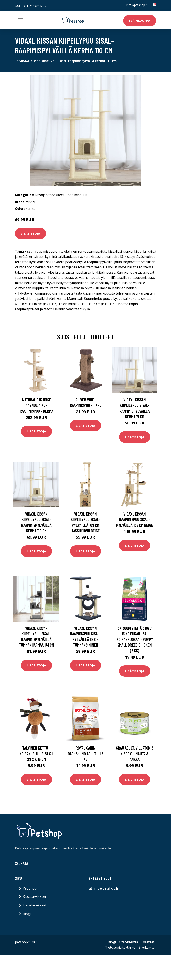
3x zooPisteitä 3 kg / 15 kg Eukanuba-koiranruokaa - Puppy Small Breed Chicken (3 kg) (134, 639)
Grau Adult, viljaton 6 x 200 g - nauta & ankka (134, 753)
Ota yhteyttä (128, 942)
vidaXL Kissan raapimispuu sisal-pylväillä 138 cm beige (134, 519)
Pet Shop (30, 888)
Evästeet (147, 942)
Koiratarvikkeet (34, 905)
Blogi (27, 914)
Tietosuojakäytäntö (120, 947)
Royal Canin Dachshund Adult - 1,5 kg (85, 753)
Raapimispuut (76, 195)
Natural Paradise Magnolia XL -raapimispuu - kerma (36, 405)
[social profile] (45, 5)
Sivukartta (146, 947)
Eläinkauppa (139, 21)
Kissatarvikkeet (34, 896)
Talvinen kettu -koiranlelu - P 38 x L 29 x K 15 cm (36, 753)
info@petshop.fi (136, 5)
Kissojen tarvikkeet (49, 195)
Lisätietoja (30, 233)
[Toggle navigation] (20, 20)
